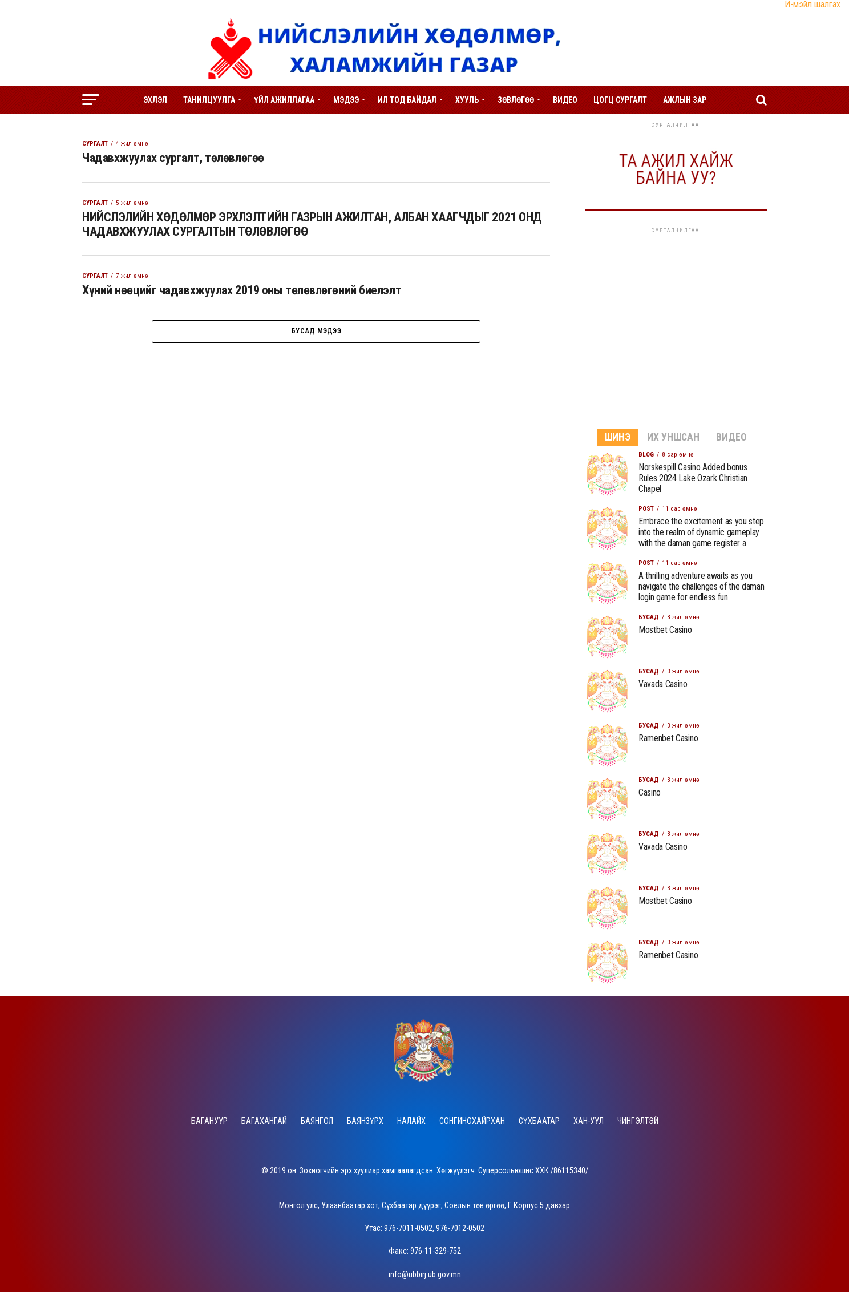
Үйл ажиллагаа (284, 99)
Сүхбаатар (539, 1121)
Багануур (209, 1121)
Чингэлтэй (637, 1121)
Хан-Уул (588, 1121)
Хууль (467, 99)
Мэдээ (346, 99)
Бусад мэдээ (316, 345)
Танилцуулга (209, 99)
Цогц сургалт (620, 99)
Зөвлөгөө (516, 99)
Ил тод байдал (407, 99)
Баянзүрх (365, 1121)
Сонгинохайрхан (472, 1121)
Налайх (411, 1121)
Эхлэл (155, 99)
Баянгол (317, 1121)
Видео (565, 99)
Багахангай (264, 1121)
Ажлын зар (684, 99)
